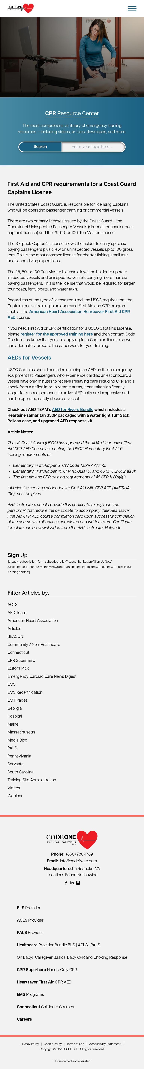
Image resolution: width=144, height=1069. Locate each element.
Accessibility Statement (105, 1044)
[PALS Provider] (30, 933)
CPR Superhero (21, 661)
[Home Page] (21, 8)
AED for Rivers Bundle (72, 410)
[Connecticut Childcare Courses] (45, 1007)
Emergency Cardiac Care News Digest (42, 677)
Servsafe (16, 764)
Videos (14, 788)
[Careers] (24, 1019)
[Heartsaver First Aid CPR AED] (44, 982)
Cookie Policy (53, 1044)
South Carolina (21, 772)
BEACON (15, 637)
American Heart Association (33, 621)
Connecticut (18, 653)
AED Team (17, 613)
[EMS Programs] (30, 995)
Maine (13, 724)
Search (40, 147)
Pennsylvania (19, 756)
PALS (12, 748)
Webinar (15, 796)
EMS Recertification (25, 693)
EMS (12, 684)
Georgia (15, 708)
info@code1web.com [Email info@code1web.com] (72, 861)
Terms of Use (75, 1044)
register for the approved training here (56, 334)
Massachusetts (21, 732)
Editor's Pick (18, 669)
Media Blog (17, 740)
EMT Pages (18, 700)
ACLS (12, 605)
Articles (14, 629)
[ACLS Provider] (30, 920)
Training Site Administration (32, 780)
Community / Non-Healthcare (34, 645)
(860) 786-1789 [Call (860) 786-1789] (72, 854)
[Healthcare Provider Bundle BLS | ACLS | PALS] (58, 945)
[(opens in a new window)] (66, 883)
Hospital (15, 716)
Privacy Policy (30, 1044)
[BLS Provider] (28, 908)
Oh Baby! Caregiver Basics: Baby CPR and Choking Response (72, 958)
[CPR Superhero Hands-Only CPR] (47, 970)
